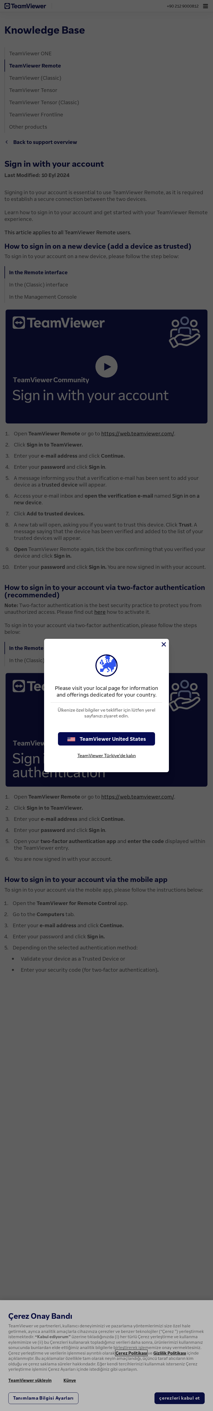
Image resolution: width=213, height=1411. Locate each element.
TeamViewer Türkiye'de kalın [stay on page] (106, 755)
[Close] (163, 644)
